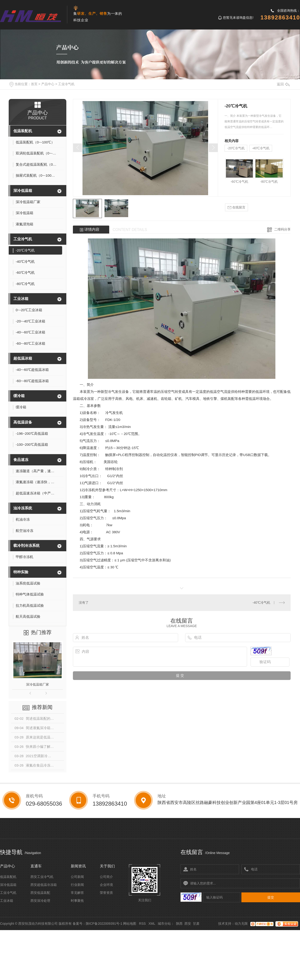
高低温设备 (22, 422)
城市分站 (164, 923)
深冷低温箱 (22, 191)
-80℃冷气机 (269, 181)
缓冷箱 (19, 396)
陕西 (179, 923)
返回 (283, 84)
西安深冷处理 (40, 900)
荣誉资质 (106, 893)
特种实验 (20, 572)
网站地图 (129, 923)
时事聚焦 (77, 900)
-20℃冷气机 (236, 148)
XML (151, 923)
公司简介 (106, 877)
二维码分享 (282, 229)
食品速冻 (20, 460)
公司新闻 (77, 877)
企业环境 (106, 885)
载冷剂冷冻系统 (26, 546)
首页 (34, 84)
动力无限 (241, 923)
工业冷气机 (66, 84)
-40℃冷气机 (261, 148)
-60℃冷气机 (239, 181)
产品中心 (47, 84)
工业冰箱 (20, 299)
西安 (187, 923)
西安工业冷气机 (41, 877)
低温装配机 (22, 131)
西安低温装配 (40, 893)
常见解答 (77, 893)
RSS (142, 923)
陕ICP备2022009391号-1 (104, 923)
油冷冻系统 (22, 508)
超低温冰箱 (22, 358)
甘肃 (196, 923)
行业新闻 (77, 885)
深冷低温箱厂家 (37, 684)
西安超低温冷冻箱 (43, 885)
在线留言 (236, 207)
